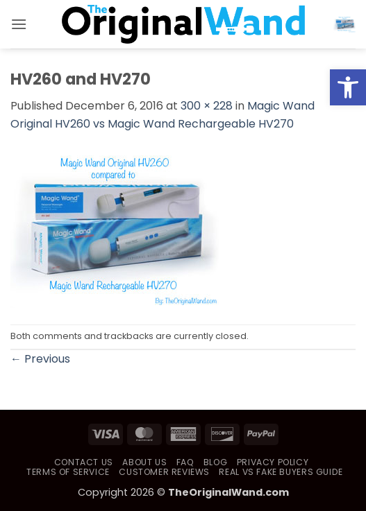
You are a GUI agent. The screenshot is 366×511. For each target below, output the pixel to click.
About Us (144, 462)
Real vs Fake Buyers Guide (280, 472)
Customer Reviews (164, 472)
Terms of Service (68, 472)
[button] (18, 24)
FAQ (185, 462)
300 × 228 (207, 106)
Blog (215, 462)
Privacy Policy (273, 462)
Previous (40, 359)
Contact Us (83, 462)
